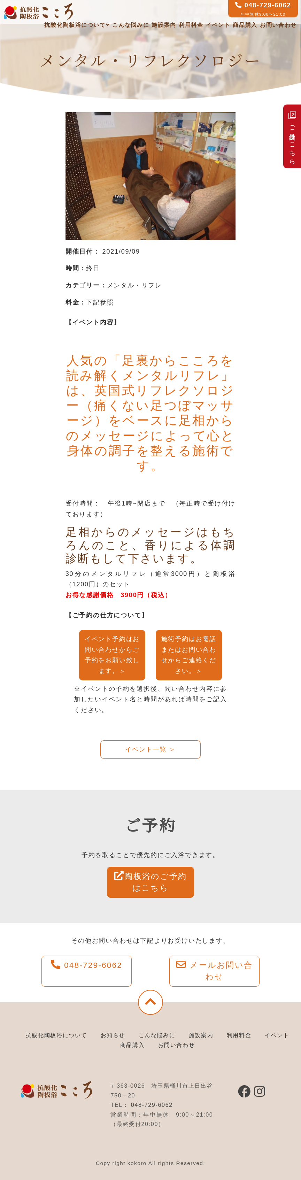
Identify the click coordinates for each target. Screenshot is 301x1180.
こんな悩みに (130, 25)
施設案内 (164, 25)
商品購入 (245, 25)
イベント (218, 25)
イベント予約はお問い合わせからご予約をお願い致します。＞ (112, 654)
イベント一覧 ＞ (150, 749)
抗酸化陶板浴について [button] (77, 25)
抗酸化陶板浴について (56, 1035)
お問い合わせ (278, 25)
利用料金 (191, 25)
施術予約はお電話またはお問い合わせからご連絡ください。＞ (188, 654)
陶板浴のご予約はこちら (150, 882)
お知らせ (113, 1035)
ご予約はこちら (292, 136)
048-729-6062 (263, 9)
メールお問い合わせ (214, 970)
